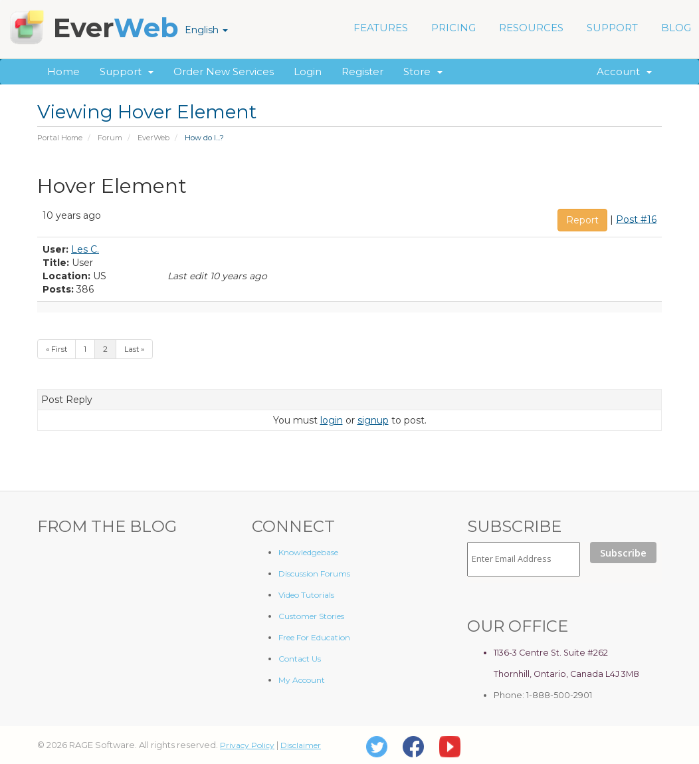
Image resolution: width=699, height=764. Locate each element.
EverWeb (153, 137)
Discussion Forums (314, 573)
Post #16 (636, 219)
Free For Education (314, 637)
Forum (110, 137)
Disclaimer (300, 745)
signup (373, 420)
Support (126, 71)
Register (362, 71)
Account (624, 71)
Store (423, 71)
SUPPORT (612, 27)
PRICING (453, 27)
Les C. (85, 249)
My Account (301, 680)
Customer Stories (311, 616)
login (331, 420)
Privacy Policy (247, 745)
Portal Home (59, 137)
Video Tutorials (306, 595)
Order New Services (223, 71)
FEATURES (380, 27)
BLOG (676, 27)
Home (63, 71)
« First (56, 349)
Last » (134, 349)
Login (308, 71)
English (206, 30)
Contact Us (299, 659)
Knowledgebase (308, 552)
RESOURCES (531, 27)
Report (582, 220)
